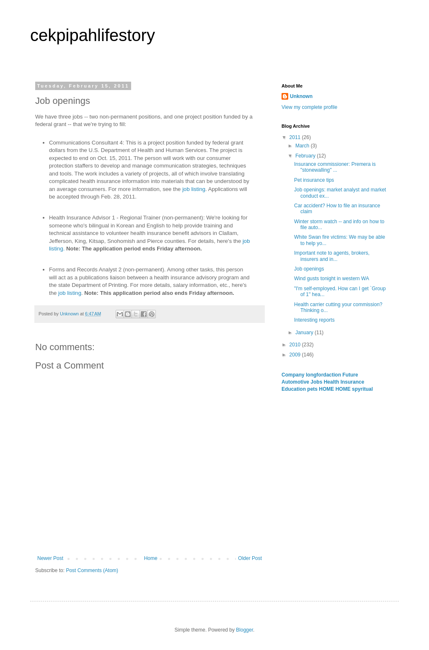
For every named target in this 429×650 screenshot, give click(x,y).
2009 (295, 355)
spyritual (362, 389)
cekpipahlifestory (92, 35)
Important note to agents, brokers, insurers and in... (332, 256)
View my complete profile (309, 107)
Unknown (301, 96)
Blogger (244, 630)
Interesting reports (314, 320)
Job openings (309, 269)
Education (294, 389)
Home (151, 558)
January (305, 332)
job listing (193, 189)
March (303, 146)
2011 (295, 137)
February (306, 156)
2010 (295, 345)
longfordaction (324, 375)
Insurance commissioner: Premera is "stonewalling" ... (335, 167)
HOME (327, 389)
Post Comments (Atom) (92, 570)
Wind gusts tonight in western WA (331, 278)
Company (294, 375)
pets (313, 389)
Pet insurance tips (314, 180)
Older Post (250, 558)
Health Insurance (344, 382)
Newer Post (50, 558)
